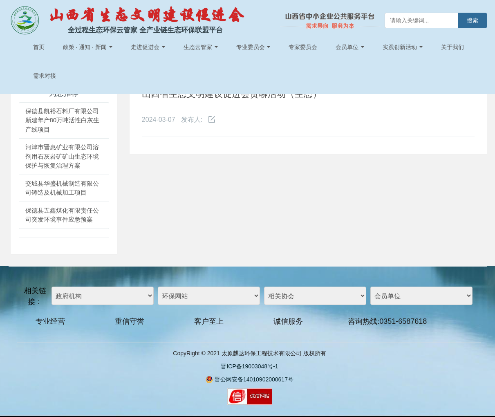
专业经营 (50, 321)
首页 (39, 47)
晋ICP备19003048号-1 (249, 366)
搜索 (472, 20)
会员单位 (350, 47)
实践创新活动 (403, 47)
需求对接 (44, 75)
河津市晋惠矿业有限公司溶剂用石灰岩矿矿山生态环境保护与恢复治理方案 (62, 156)
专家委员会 (303, 47)
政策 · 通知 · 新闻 (87, 47)
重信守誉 (129, 321)
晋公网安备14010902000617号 (254, 379)
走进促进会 (148, 47)
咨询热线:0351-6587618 (387, 321)
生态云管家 (201, 47)
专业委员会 (253, 47)
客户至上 (209, 321)
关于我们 (452, 47)
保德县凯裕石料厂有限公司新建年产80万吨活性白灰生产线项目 (62, 120)
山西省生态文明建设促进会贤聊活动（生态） (232, 94)
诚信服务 (288, 321)
